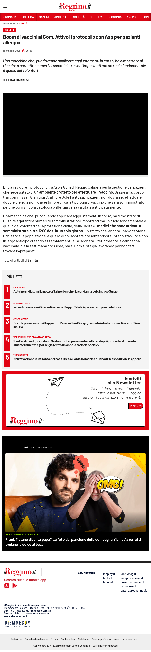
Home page (9, 23)
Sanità (23, 23)
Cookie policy (68, 639)
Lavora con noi (129, 639)
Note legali (83, 639)
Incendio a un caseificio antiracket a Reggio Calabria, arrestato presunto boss (67, 307)
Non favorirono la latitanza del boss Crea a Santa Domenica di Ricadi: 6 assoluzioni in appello (77, 359)
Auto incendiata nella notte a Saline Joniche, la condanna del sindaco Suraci (65, 291)
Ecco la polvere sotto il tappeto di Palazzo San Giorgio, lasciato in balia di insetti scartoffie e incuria (76, 325)
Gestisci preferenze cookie (105, 639)
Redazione (16, 639)
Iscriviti (136, 406)
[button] (143, 25)
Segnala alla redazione (36, 639)
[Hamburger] (5, 7)
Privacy (54, 639)
